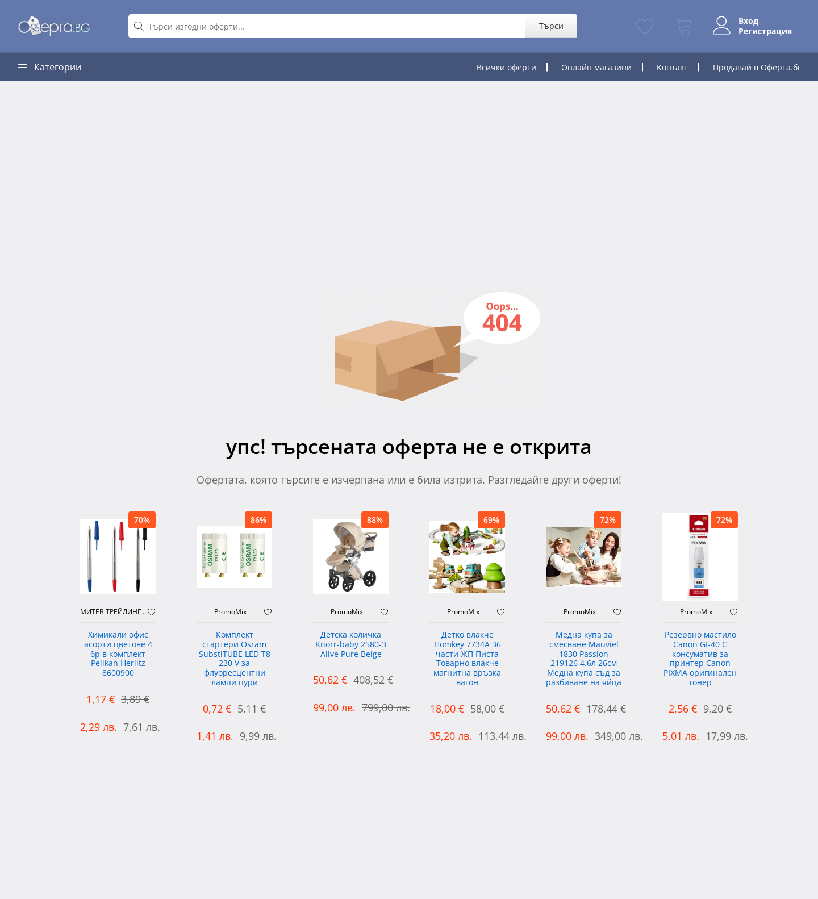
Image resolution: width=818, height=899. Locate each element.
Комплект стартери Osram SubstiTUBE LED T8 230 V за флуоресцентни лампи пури (234, 659)
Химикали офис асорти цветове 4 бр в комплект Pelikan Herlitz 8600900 (118, 654)
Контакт (672, 67)
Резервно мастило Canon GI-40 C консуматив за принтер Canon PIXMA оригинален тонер (700, 659)
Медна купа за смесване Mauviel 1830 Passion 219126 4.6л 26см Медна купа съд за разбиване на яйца (583, 659)
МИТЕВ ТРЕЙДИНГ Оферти (114, 612)
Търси (551, 25)
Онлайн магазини (596, 67)
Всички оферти (506, 67)
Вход (748, 21)
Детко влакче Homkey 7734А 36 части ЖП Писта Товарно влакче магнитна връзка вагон (467, 659)
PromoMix (230, 612)
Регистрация (765, 31)
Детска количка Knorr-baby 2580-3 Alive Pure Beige (350, 644)
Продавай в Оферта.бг (757, 67)
